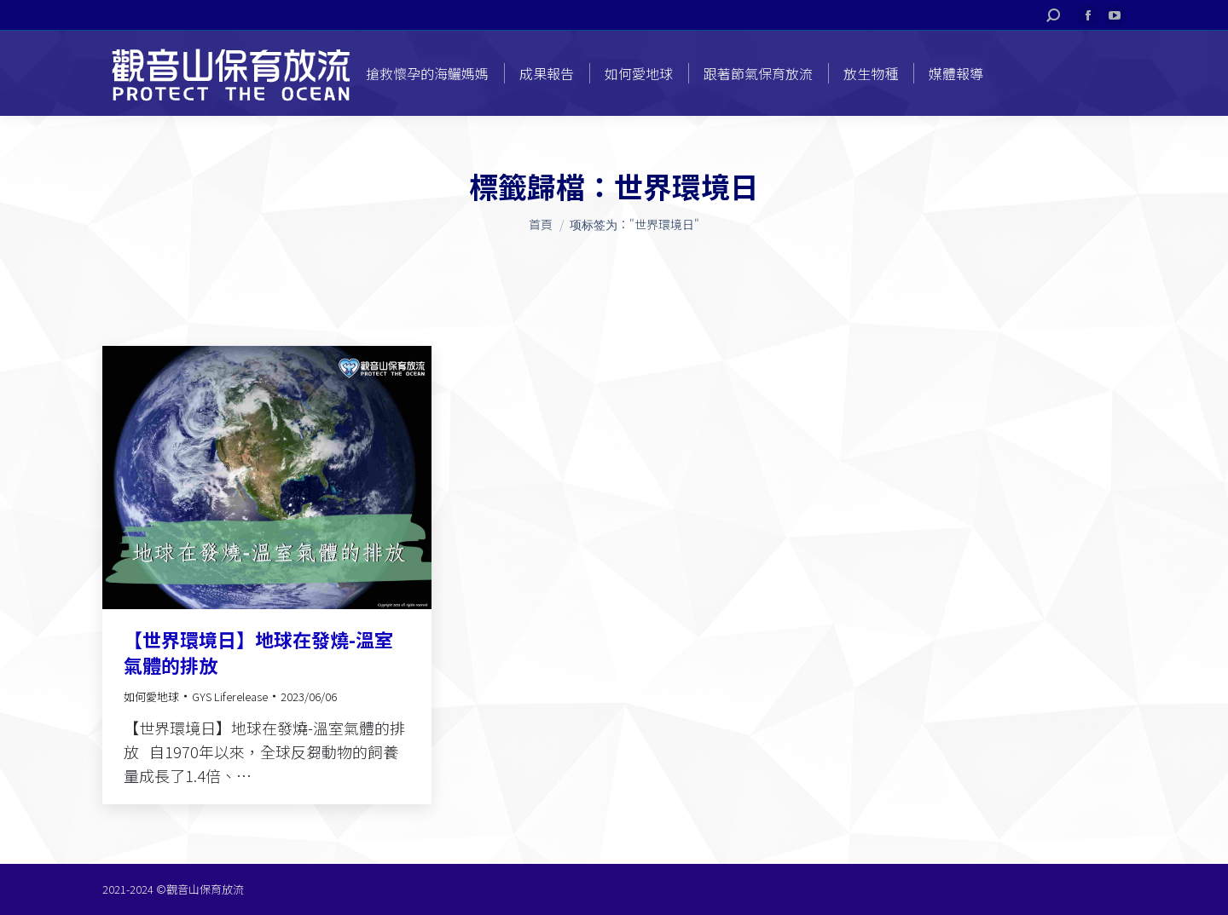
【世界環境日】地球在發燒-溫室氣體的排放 (258, 651)
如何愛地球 (151, 696)
